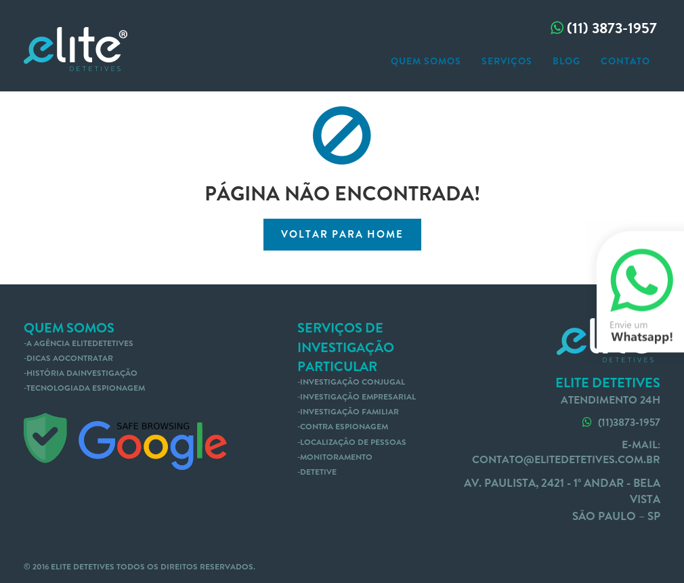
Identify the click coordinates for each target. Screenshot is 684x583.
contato (625, 61)
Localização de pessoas (353, 442)
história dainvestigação (81, 373)
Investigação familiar (349, 411)
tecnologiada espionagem (85, 388)
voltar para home (342, 234)
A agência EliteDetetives (79, 343)
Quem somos (426, 61)
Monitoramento (336, 457)
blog (566, 61)
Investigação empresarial (358, 396)
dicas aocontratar (69, 358)
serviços (507, 61)
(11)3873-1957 (619, 422)
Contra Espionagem (344, 426)
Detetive (318, 472)
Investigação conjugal (352, 381)
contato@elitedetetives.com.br (566, 459)
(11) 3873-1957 (602, 28)
